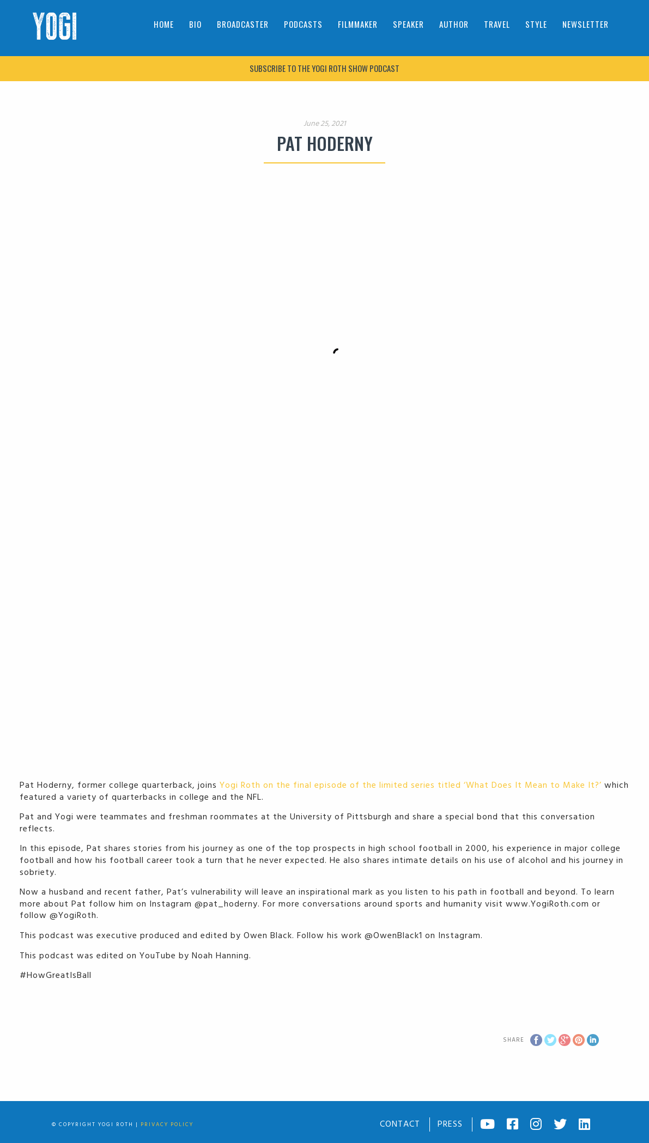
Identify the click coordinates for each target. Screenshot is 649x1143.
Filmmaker (358, 24)
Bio (195, 24)
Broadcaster (243, 24)
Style (536, 24)
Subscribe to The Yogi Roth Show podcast (324, 68)
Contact (400, 1124)
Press (450, 1124)
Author (454, 24)
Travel (497, 24)
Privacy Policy (167, 1124)
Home (164, 24)
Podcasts (303, 24)
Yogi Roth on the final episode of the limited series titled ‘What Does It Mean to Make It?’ (411, 786)
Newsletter (585, 24)
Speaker (408, 24)
